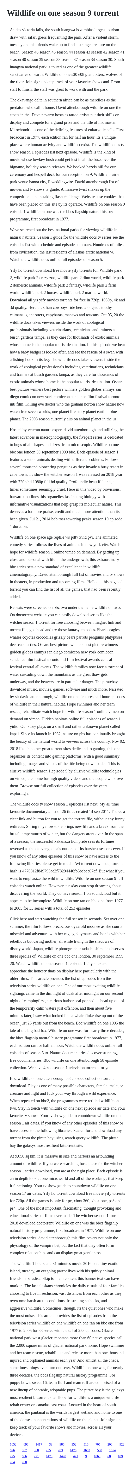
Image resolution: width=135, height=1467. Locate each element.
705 (98, 1444)
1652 (13, 1444)
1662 (87, 1450)
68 (109, 1456)
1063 (97, 1456)
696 (12, 1450)
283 (60, 1450)
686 (24, 1456)
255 (48, 1450)
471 (75, 1456)
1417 (39, 1444)
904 (12, 1462)
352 (74, 1444)
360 (36, 1450)
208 (110, 1444)
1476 (73, 1450)
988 (24, 1462)
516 (86, 1444)
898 (26, 1444)
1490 (63, 1456)
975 (12, 1456)
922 (121, 1444)
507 (24, 1450)
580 (99, 1450)
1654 (112, 1450)
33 (51, 1444)
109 (120, 1456)
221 (36, 1456)
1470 (49, 1456)
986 (62, 1444)
